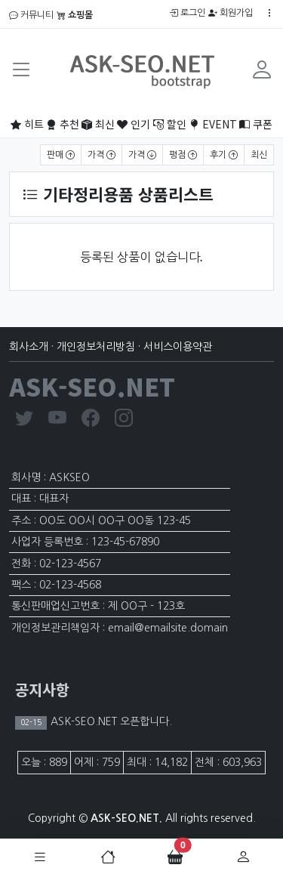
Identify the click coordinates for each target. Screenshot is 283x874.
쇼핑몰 (75, 15)
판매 (61, 154)
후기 (224, 154)
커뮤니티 (31, 15)
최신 (98, 123)
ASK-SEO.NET (92, 386)
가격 (101, 154)
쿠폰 (255, 123)
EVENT (213, 123)
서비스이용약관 (177, 346)
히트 (27, 123)
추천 (62, 123)
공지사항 (42, 689)
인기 (133, 123)
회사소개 (28, 346)
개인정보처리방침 (96, 346)
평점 (183, 154)
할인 (169, 123)
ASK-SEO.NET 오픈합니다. (110, 721)
